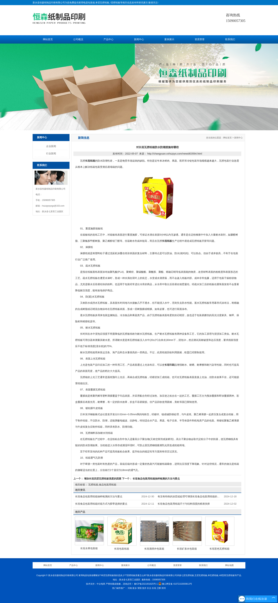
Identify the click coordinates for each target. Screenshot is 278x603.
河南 (130, 588)
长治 (149, 588)
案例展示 (169, 39)
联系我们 (230, 39)
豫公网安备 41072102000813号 (175, 584)
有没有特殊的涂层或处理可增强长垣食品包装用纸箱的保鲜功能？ (194, 496)
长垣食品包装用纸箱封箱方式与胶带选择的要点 (101, 503)
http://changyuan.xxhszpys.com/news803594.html (174, 153)
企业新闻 (51, 146)
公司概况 (78, 39)
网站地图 (229, 565)
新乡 (134, 588)
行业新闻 (51, 153)
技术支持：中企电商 (95, 584)
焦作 (144, 588)
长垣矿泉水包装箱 (187, 548)
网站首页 (48, 39)
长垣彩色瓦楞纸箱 (219, 548)
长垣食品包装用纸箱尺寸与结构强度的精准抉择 (184, 503)
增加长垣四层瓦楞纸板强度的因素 (102, 478)
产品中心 (108, 39)
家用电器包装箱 (87, 2)
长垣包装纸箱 (121, 548)
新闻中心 (139, 39)
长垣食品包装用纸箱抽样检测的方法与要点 (156, 478)
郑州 (164, 588)
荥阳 (139, 588)
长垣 (154, 588)
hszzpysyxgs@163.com (53, 206)
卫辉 (159, 588)
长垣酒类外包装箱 (154, 548)
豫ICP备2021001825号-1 (146, 584)
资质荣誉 (200, 39)
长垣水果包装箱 (89, 548)
